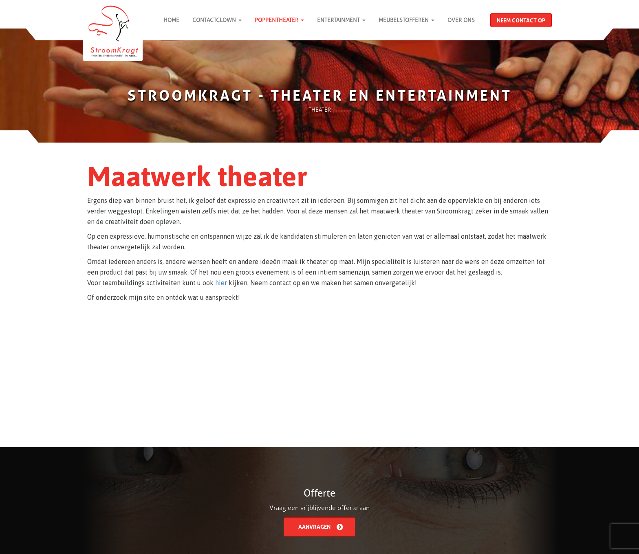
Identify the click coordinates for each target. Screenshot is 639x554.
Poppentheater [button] (279, 20)
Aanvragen (320, 526)
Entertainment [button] (341, 20)
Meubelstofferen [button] (406, 20)
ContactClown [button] (217, 20)
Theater (319, 109)
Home (171, 20)
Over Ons (461, 20)
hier (221, 282)
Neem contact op (521, 19)
